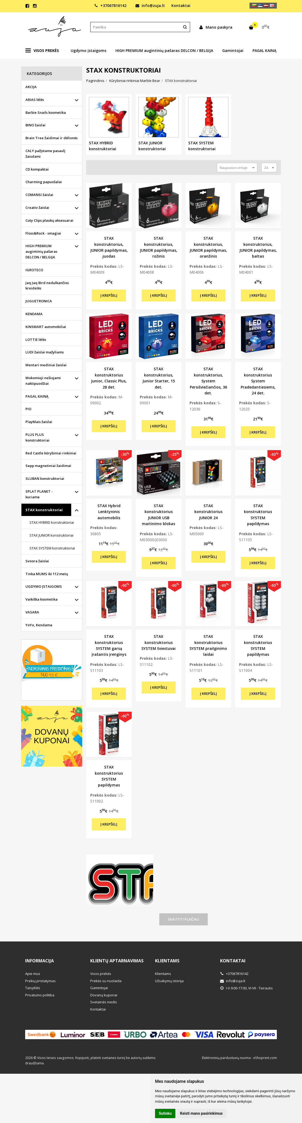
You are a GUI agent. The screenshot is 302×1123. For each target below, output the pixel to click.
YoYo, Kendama (38, 625)
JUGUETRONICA (38, 301)
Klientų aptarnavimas (117, 961)
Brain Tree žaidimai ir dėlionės (51, 137)
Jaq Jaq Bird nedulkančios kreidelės (47, 285)
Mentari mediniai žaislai (46, 365)
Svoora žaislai (37, 561)
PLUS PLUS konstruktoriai (37, 437)
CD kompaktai (37, 169)
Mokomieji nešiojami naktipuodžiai (43, 380)
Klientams (167, 961)
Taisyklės (32, 987)
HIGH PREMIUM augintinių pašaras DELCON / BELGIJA (164, 50)
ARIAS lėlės (34, 99)
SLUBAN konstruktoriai (44, 478)
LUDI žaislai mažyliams (44, 352)
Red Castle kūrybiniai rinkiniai (50, 453)
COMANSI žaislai (39, 194)
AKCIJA (31, 86)
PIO (28, 408)
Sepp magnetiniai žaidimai (48, 465)
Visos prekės (42, 50)
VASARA (32, 612)
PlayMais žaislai (38, 421)
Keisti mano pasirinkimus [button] (201, 1113)
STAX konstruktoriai (44, 509)
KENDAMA (34, 313)
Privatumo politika (39, 995)
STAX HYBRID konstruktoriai (51, 522)
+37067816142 (110, 5)
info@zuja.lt (150, 5)
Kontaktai (180, 5)
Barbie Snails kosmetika (45, 112)
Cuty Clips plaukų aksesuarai (49, 220)
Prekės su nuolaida (106, 980)
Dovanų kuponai (103, 995)
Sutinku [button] (165, 1113)
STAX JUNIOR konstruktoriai (51, 535)
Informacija (39, 961)
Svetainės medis (103, 1002)
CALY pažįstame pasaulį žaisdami (45, 153)
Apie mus (32, 973)
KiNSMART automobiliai (45, 326)
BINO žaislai (35, 125)
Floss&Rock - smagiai (43, 233)
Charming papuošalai (43, 181)
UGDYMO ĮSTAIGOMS (43, 586)
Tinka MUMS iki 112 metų (46, 573)
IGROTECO (34, 269)
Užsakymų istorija (169, 980)
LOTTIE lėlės (35, 339)
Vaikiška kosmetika (41, 599)
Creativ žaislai (37, 207)
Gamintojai (232, 50)
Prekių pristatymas (40, 980)
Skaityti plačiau (183, 919)
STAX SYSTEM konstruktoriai (52, 548)
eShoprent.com (265, 1058)
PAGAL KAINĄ (264, 50)
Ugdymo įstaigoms (88, 50)
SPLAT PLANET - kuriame (39, 494)
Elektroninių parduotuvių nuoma (226, 1058)
